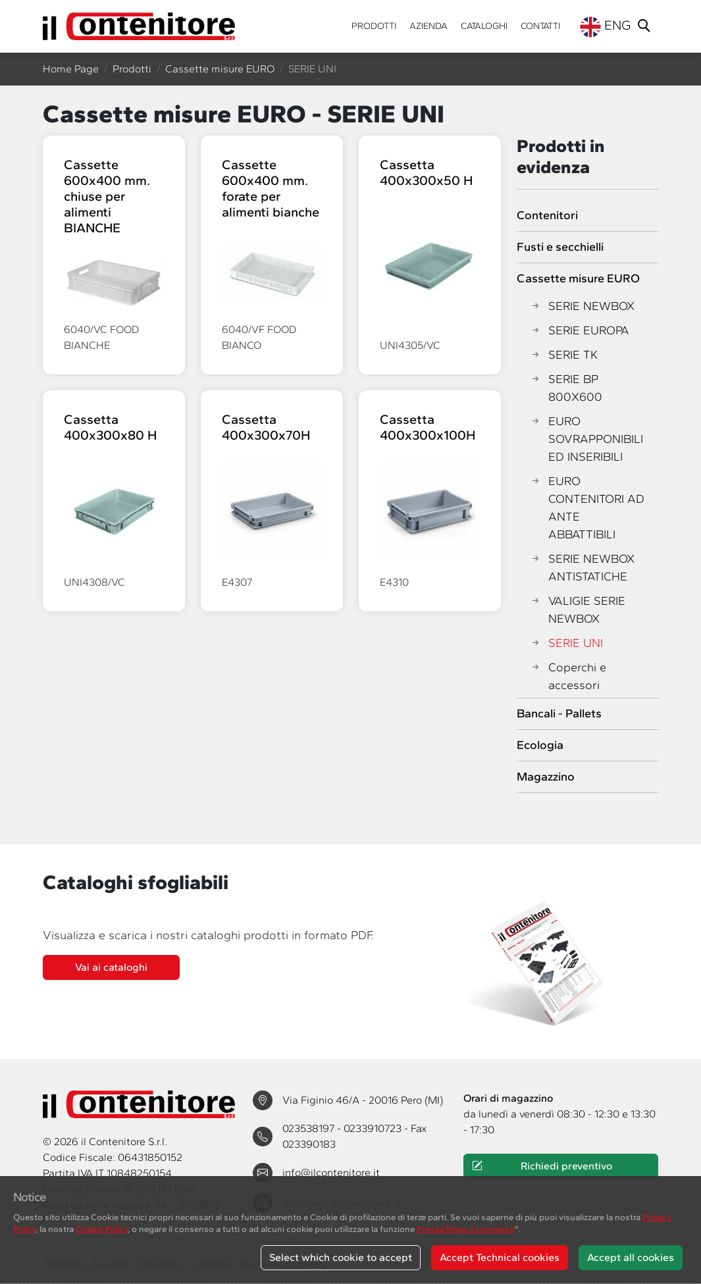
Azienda (428, 26)
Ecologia (540, 745)
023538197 (309, 1128)
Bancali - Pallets (559, 713)
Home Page (71, 69)
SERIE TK (564, 355)
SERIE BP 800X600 (566, 388)
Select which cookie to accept (340, 1257)
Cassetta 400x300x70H (266, 427)
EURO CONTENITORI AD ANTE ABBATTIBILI (587, 508)
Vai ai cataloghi (111, 967)
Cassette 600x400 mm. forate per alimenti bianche (270, 188)
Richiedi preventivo (541, 1166)
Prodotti (373, 26)
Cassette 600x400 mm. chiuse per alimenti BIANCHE (107, 196)
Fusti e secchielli (560, 247)
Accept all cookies (630, 1257)
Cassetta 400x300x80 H (110, 427)
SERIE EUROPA (579, 331)
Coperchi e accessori (568, 676)
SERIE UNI (566, 643)
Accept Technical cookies (499, 1257)
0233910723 (374, 1128)
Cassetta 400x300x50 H (426, 172)
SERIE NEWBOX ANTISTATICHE (582, 568)
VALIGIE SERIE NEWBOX (577, 610)
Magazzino (546, 776)
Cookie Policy (102, 1228)
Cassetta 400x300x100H (427, 427)
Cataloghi (484, 26)
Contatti (540, 26)
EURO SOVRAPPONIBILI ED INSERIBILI (586, 439)
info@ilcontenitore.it (331, 1172)
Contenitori (547, 215)
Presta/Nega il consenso (466, 1228)
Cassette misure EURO (219, 69)
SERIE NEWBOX (582, 306)
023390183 (309, 1144)
